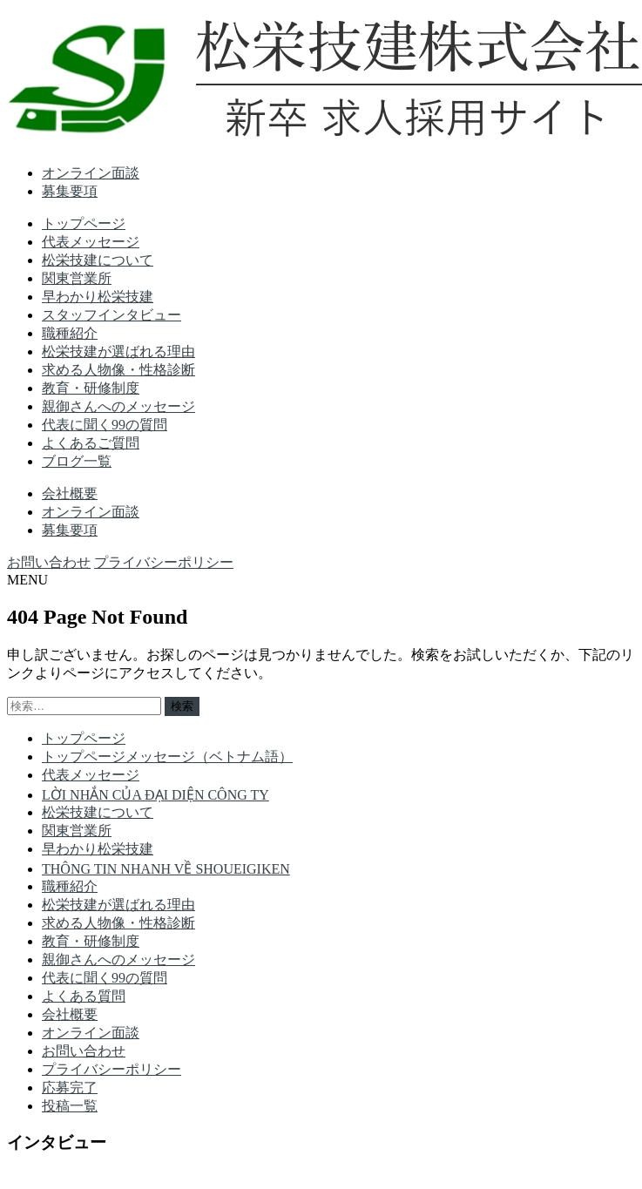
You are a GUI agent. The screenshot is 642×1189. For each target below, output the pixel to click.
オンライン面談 (90, 173)
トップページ (83, 223)
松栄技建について (97, 260)
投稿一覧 (70, 1105)
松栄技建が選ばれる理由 (118, 351)
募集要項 (70, 191)
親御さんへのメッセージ (118, 406)
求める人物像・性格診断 (118, 369)
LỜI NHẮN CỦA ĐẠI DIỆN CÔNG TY (155, 794)
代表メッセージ (90, 241)
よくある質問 (83, 996)
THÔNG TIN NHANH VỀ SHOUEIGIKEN (166, 868)
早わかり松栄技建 (97, 296)
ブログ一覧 (77, 461)
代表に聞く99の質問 (104, 424)
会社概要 (70, 493)
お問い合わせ (49, 562)
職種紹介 (70, 333)
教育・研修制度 (90, 388)
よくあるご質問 (90, 443)
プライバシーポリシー (163, 562)
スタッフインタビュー (111, 314)
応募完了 (70, 1087)
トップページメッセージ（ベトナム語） (167, 756)
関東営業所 (77, 278)
